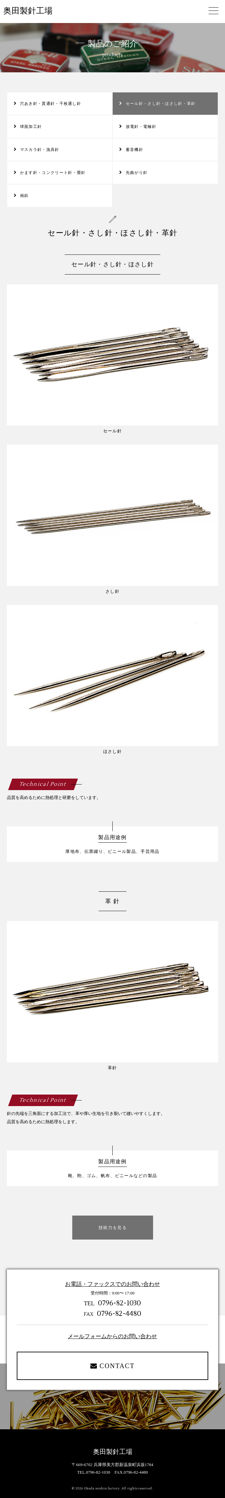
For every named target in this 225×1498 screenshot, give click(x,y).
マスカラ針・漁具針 (39, 149)
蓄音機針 (134, 149)
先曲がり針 (137, 172)
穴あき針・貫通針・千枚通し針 (50, 103)
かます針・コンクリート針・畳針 (53, 172)
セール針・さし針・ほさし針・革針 (161, 103)
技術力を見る (113, 1227)
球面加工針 (31, 126)
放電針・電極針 (141, 126)
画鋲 (24, 195)
